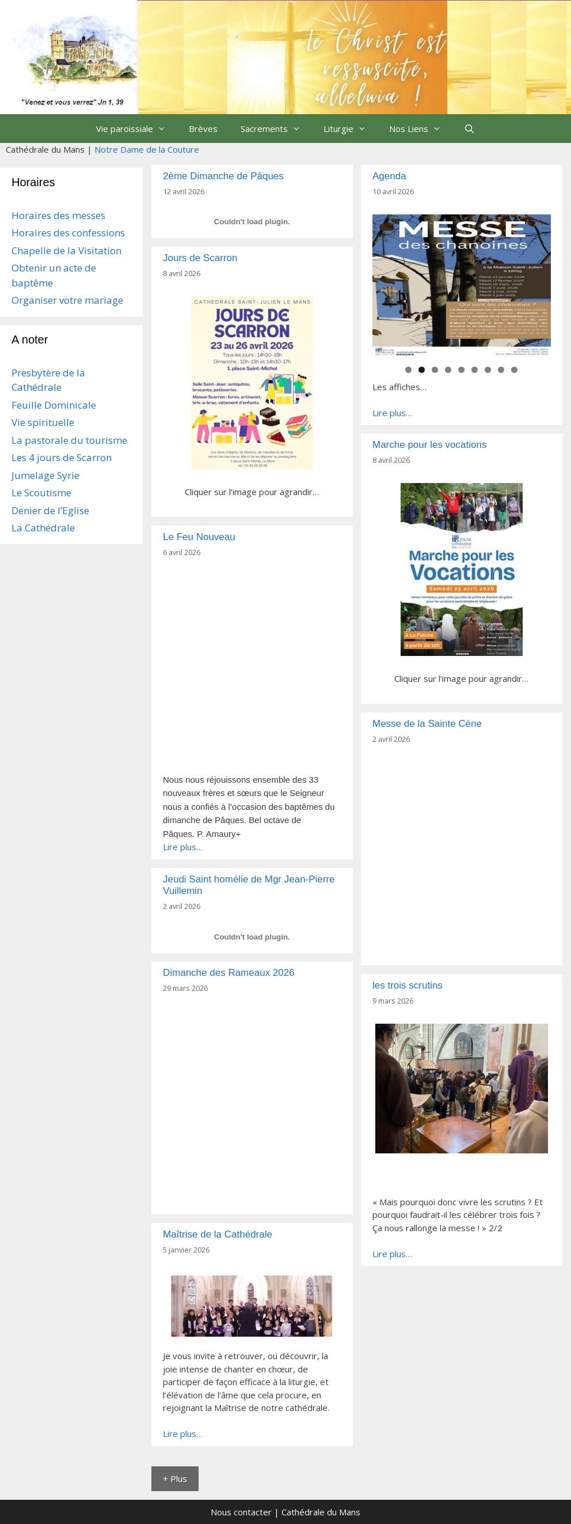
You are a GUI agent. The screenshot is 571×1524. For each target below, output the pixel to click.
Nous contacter (241, 1512)
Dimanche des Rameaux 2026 (229, 972)
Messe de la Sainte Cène (427, 723)
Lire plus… (392, 412)
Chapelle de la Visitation (66, 250)
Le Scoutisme (41, 492)
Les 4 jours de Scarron (62, 457)
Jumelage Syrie (45, 475)
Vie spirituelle (43, 422)
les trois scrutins (407, 985)
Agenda (389, 176)
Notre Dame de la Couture (146, 149)
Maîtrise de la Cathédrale (217, 1234)
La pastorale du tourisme (69, 440)
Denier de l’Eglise (50, 510)
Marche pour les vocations (429, 444)
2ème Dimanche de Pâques (223, 176)
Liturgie (350, 128)
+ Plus (175, 1478)
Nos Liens (420, 128)
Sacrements (276, 128)
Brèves (203, 128)
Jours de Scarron (200, 257)
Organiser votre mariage (67, 300)
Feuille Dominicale (54, 405)
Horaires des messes (58, 215)
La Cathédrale (43, 527)
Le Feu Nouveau (199, 536)
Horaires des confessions (68, 232)
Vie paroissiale (136, 128)
